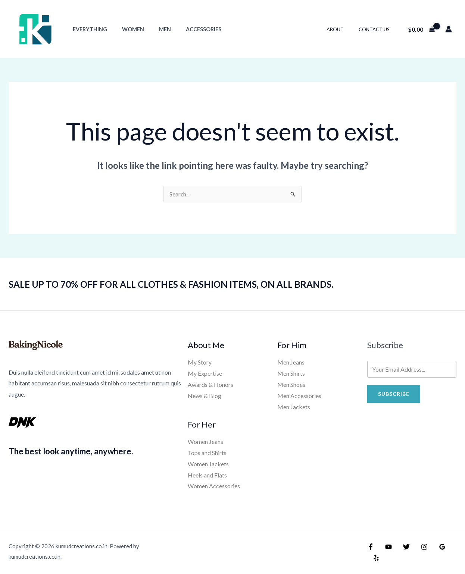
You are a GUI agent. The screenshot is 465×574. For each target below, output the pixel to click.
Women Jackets (208, 463)
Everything (88, 29)
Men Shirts (291, 373)
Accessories (189, 29)
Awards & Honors (210, 384)
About (343, 29)
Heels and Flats (207, 475)
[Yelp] (450, 552)
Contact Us (376, 29)
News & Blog (204, 396)
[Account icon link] (448, 29)
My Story (200, 362)
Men (154, 29)
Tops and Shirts (207, 452)
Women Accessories (214, 485)
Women (127, 29)
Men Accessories (299, 396)
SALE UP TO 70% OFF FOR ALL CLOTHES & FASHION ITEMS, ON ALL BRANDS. (182, 284)
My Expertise (205, 373)
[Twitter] (402, 552)
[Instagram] (418, 552)
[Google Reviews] (434, 552)
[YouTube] (386, 552)
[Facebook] (370, 552)
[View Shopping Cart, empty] (421, 29)
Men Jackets (293, 406)
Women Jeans (205, 441)
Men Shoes (291, 384)
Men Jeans (291, 362)
